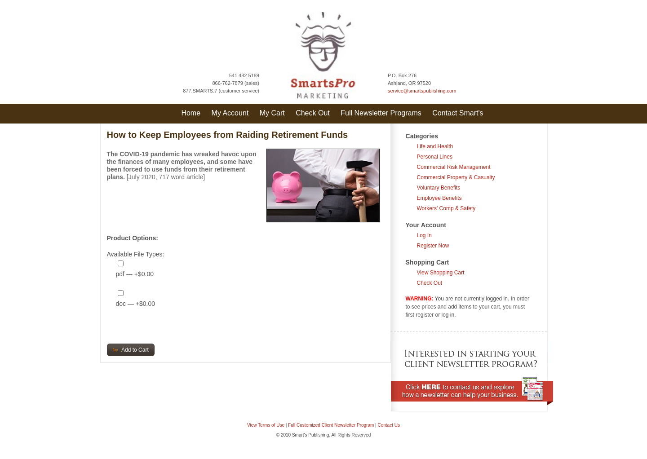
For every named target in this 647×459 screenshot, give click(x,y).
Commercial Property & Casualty (456, 177)
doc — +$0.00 (135, 303)
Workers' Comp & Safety (446, 208)
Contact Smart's (457, 113)
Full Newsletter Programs (381, 113)
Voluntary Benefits (439, 188)
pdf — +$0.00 (135, 274)
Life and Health (435, 146)
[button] (131, 350)
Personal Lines (434, 157)
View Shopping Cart (441, 272)
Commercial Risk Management (454, 167)
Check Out (313, 113)
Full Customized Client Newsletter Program (331, 425)
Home (190, 113)
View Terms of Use (265, 425)
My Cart (272, 113)
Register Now (433, 246)
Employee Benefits (439, 198)
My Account (230, 113)
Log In (424, 235)
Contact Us (389, 425)
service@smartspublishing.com (422, 90)
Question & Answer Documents (338, 454)
